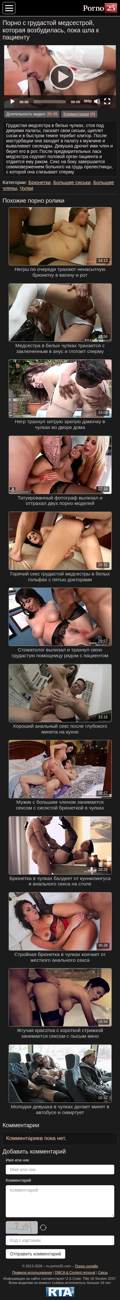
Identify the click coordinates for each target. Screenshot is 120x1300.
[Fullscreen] (107, 101)
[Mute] (97, 101)
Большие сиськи (71, 182)
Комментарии (76, 114)
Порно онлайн (86, 1266)
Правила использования (32, 1272)
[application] (60, 76)
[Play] (60, 76)
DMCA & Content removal (75, 1272)
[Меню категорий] (9, 8)
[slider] (50, 101)
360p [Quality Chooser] (88, 101)
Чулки (26, 188)
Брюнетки (39, 182)
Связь (103, 1272)
